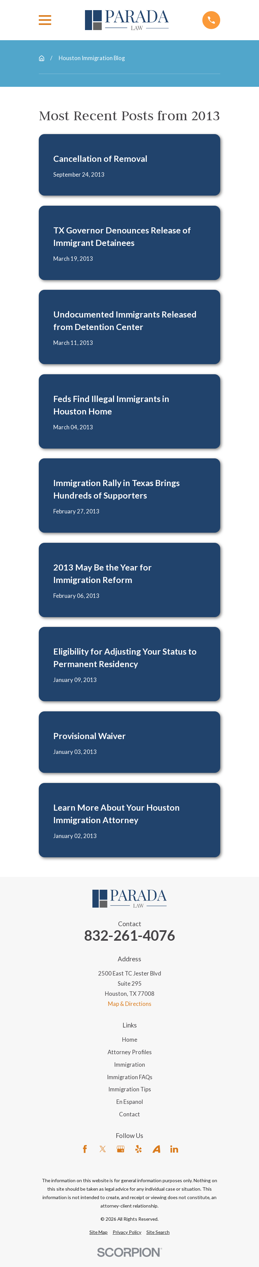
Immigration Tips (129, 1089)
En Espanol (129, 1101)
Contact (129, 1114)
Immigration (129, 1064)
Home (129, 1039)
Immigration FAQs (129, 1077)
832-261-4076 (129, 936)
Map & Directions (129, 1003)
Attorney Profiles (130, 1052)
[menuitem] (98, 1232)
